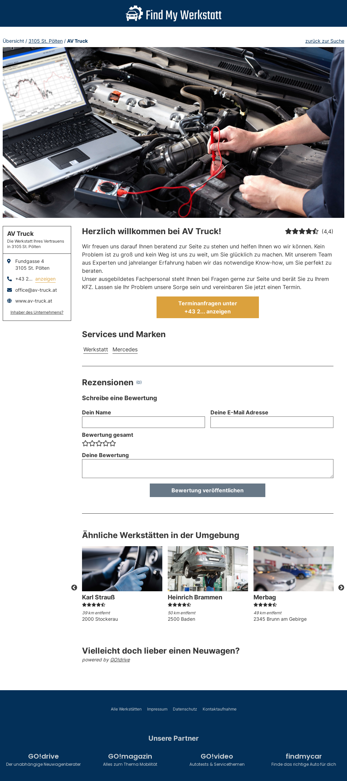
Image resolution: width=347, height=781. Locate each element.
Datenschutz (185, 709)
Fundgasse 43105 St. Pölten (32, 264)
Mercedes (125, 349)
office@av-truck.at (36, 290)
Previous (74, 587)
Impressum (157, 709)
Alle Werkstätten (126, 709)
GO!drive (120, 659)
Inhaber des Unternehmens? (37, 312)
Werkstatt (95, 349)
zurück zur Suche (324, 41)
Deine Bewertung (105, 455)
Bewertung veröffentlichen (207, 490)
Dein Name (96, 412)
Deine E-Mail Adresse (239, 412)
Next (341, 587)
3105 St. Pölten (45, 41)
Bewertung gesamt (107, 434)
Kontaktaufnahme (220, 709)
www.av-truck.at (33, 301)
